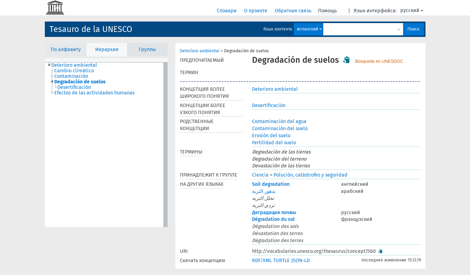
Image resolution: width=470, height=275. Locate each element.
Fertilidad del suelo (274, 142)
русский (411, 10)
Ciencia (260, 175)
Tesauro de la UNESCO (90, 29)
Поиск (413, 29)
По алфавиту (66, 49)
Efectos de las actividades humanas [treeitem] (94, 93)
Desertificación (268, 105)
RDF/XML (262, 260)
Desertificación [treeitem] (74, 87)
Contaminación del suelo (280, 128)
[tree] (106, 144)
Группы (147, 49)
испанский (309, 29)
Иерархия (106, 49)
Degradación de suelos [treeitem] (80, 82)
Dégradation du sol (273, 219)
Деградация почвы (274, 212)
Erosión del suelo (271, 135)
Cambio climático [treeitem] (74, 71)
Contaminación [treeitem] (71, 76)
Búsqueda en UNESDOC (379, 61)
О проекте (256, 11)
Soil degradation (270, 184)
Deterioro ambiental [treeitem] (74, 65)
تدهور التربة (263, 191)
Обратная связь (294, 11)
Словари (227, 11)
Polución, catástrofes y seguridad (311, 175)
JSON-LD (300, 260)
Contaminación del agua (279, 121)
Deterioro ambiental (199, 51)
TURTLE (281, 260)
